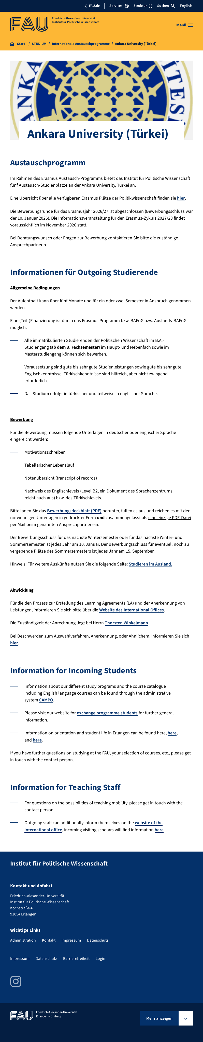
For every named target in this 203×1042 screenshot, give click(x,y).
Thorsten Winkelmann (126, 622)
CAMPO (46, 699)
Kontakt (48, 938)
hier (181, 198)
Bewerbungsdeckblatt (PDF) (74, 510)
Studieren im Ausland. (150, 564)
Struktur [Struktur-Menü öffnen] (143, 5)
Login (100, 957)
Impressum (71, 938)
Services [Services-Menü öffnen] (118, 5)
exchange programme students (107, 712)
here (172, 732)
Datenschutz (97, 938)
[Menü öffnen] (184, 25)
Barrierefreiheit (76, 957)
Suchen (166, 5)
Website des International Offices (132, 609)
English (186, 6)
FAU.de (92, 5)
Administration (23, 938)
